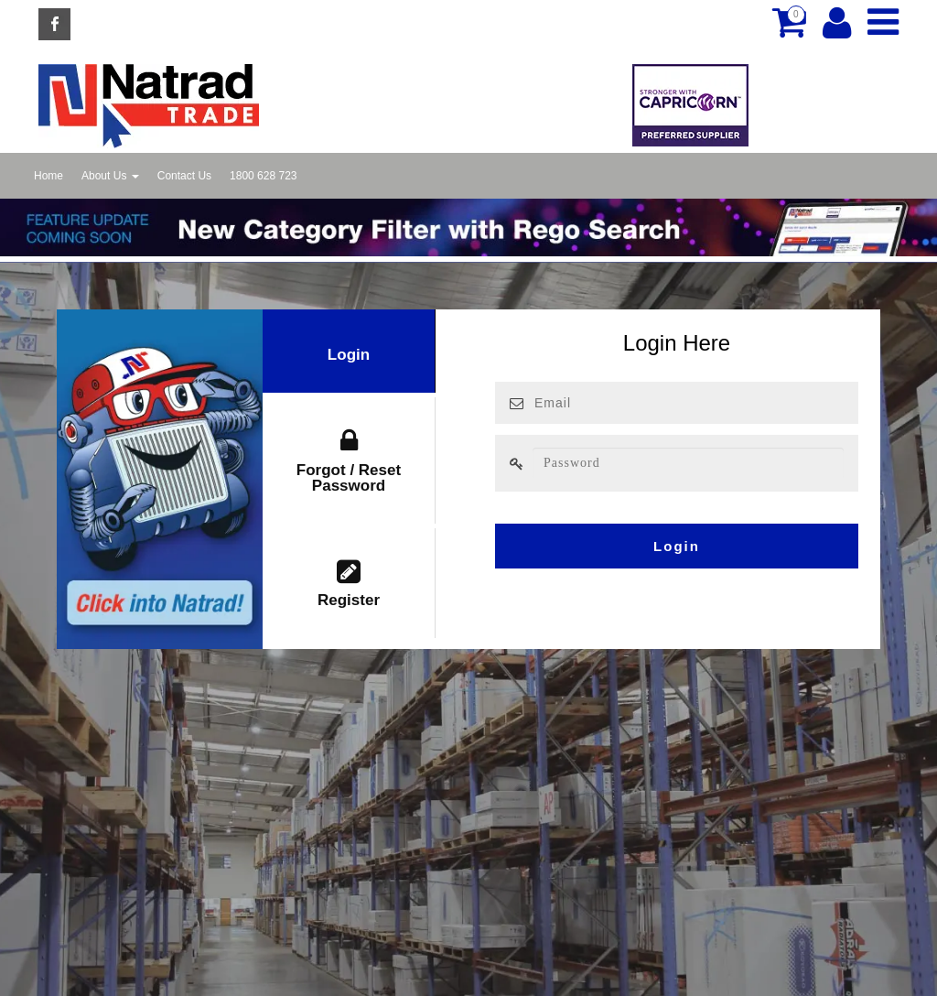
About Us (110, 175)
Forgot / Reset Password (348, 461)
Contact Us (184, 175)
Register (348, 584)
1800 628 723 (263, 175)
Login (349, 354)
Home (48, 175)
